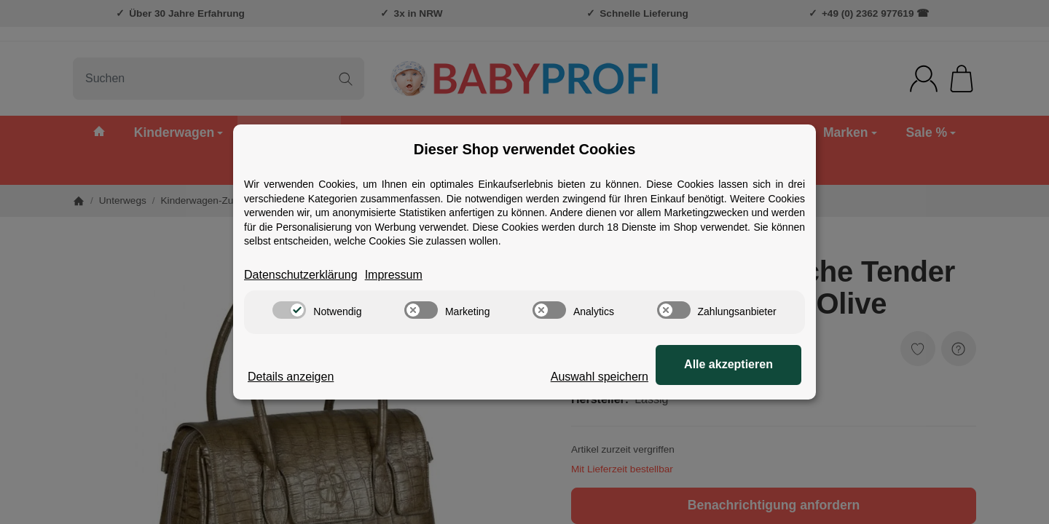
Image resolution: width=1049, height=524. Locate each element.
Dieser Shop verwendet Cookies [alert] (525, 149)
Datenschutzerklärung (301, 275)
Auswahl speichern (599, 376)
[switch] (289, 310)
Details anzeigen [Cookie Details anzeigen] (291, 376)
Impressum (394, 275)
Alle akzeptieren (728, 364)
